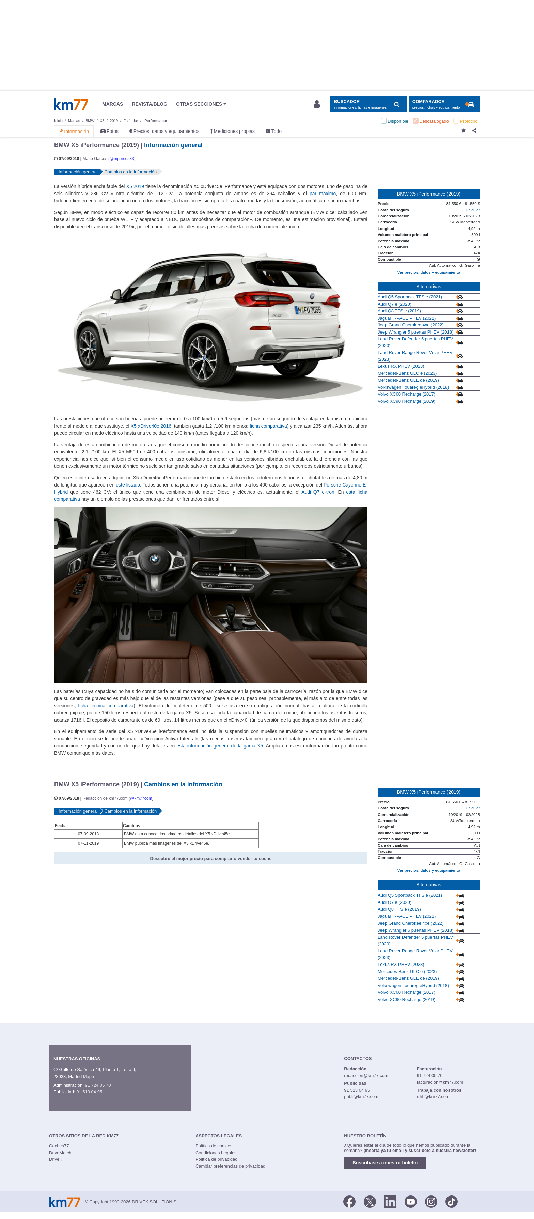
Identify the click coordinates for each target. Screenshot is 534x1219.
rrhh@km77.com (433, 1096)
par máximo (323, 193)
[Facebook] (349, 1201)
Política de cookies (213, 1145)
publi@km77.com (361, 1096)
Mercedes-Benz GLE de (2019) (408, 380)
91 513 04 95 (89, 1091)
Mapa (88, 1076)
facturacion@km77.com (440, 1082)
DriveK (55, 1159)
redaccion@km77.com (366, 1075)
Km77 (71, 104)
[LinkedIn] (390, 1201)
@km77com (141, 798)
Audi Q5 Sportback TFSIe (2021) (410, 296)
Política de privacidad (216, 1159)
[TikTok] (451, 1201)
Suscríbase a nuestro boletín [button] (385, 1163)
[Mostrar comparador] (444, 104)
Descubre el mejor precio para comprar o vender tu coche (211, 858)
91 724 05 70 (98, 1085)
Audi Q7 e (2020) (394, 304)
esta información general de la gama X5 (219, 746)
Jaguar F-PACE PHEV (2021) (407, 318)
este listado (128, 485)
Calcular (473, 210)
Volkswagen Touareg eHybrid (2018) (413, 387)
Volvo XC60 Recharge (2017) (406, 394)
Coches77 (59, 1145)
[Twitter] (370, 1201)
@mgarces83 (122, 158)
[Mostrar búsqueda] (368, 104)
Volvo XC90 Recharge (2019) (406, 401)
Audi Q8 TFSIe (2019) (399, 310)
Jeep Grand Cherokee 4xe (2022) (411, 324)
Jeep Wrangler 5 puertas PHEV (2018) (415, 332)
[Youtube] (411, 1201)
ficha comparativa (268, 426)
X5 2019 (135, 186)
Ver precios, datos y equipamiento (428, 272)
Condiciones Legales (216, 1152)
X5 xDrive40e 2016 (151, 426)
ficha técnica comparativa (106, 705)
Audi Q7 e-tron (317, 492)
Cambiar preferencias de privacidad (230, 1166)
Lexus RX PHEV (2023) (401, 366)
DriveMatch (60, 1152)
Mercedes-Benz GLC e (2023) (407, 373)
